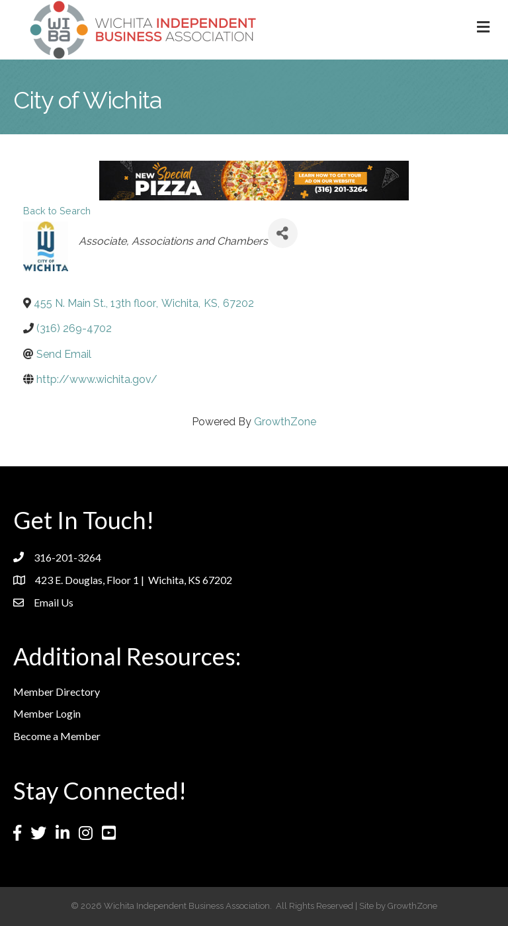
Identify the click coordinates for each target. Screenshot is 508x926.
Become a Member (57, 736)
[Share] (283, 233)
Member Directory (56, 691)
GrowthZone (285, 421)
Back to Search (57, 210)
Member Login (47, 713)
